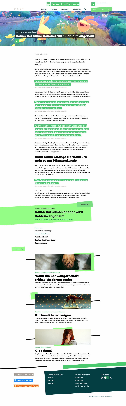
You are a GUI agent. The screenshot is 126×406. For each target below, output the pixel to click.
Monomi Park (121, 44)
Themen (44, 9)
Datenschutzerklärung (82, 374)
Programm (65, 9)
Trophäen (51, 383)
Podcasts (54, 9)
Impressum (79, 377)
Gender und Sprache (82, 386)
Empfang (51, 380)
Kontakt (50, 377)
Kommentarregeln (81, 383)
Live (94, 9)
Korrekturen (79, 380)
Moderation (77, 9)
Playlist (102, 9)
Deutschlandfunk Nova (55, 374)
